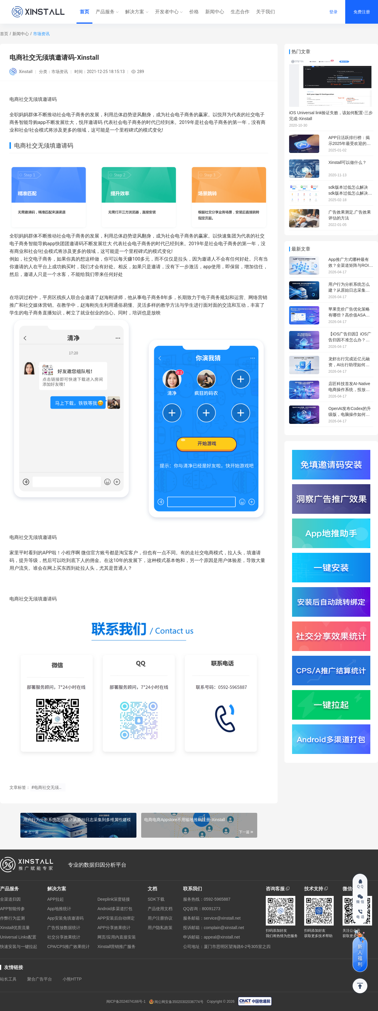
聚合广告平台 (39, 979)
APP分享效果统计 (114, 927)
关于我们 (265, 11)
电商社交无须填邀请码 (33, 537)
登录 (333, 11)
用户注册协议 (160, 918)
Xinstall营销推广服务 (116, 946)
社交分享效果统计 (63, 937)
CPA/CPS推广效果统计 (68, 946)
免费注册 (361, 11)
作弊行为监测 (12, 918)
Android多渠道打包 (114, 908)
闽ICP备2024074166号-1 (126, 1001)
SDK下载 (156, 899)
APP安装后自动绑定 (116, 918)
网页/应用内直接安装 (116, 937)
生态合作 (240, 11)
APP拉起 (55, 899)
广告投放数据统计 (63, 927)
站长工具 (8, 979)
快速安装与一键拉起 (18, 946)
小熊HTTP (72, 979)
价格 (194, 11)
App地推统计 (59, 908)
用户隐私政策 (160, 927)
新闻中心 (214, 11)
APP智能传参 (12, 908)
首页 (84, 11)
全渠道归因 (10, 899)
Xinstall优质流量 (15, 927)
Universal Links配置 (18, 937)
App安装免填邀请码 (65, 918)
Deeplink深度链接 (113, 899)
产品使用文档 (160, 908)
